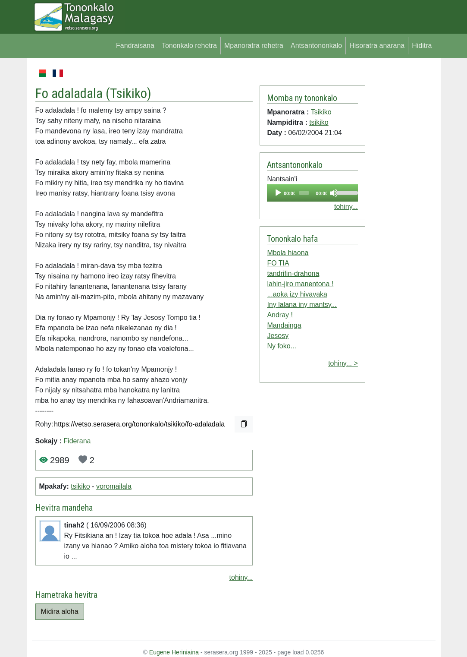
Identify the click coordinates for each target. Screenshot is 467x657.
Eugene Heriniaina (174, 652)
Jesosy (277, 335)
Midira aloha (59, 611)
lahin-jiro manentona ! (300, 283)
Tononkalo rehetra (189, 45)
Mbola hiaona (287, 252)
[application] (312, 193)
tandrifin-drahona (293, 273)
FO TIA (278, 263)
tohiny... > (343, 363)
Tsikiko (128, 93)
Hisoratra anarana (376, 45)
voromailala (114, 486)
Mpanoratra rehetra (253, 45)
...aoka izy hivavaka (297, 294)
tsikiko (80, 486)
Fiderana (77, 441)
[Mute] (333, 193)
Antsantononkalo (316, 45)
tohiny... (241, 577)
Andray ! (280, 315)
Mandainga (284, 325)
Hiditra (422, 45)
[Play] (278, 193)
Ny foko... (281, 346)
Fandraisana (135, 45)
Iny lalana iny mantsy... (302, 304)
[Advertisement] (400, 197)
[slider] (304, 193)
